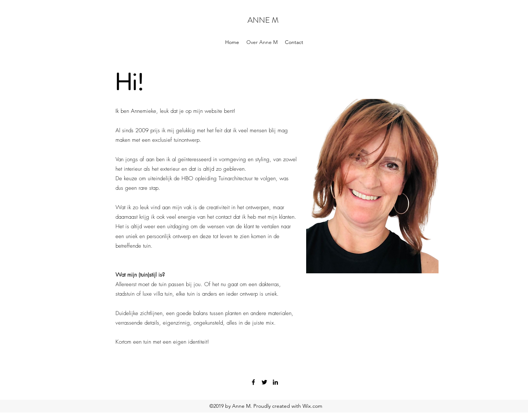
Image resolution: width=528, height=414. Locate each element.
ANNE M (263, 20)
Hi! (129, 82)
